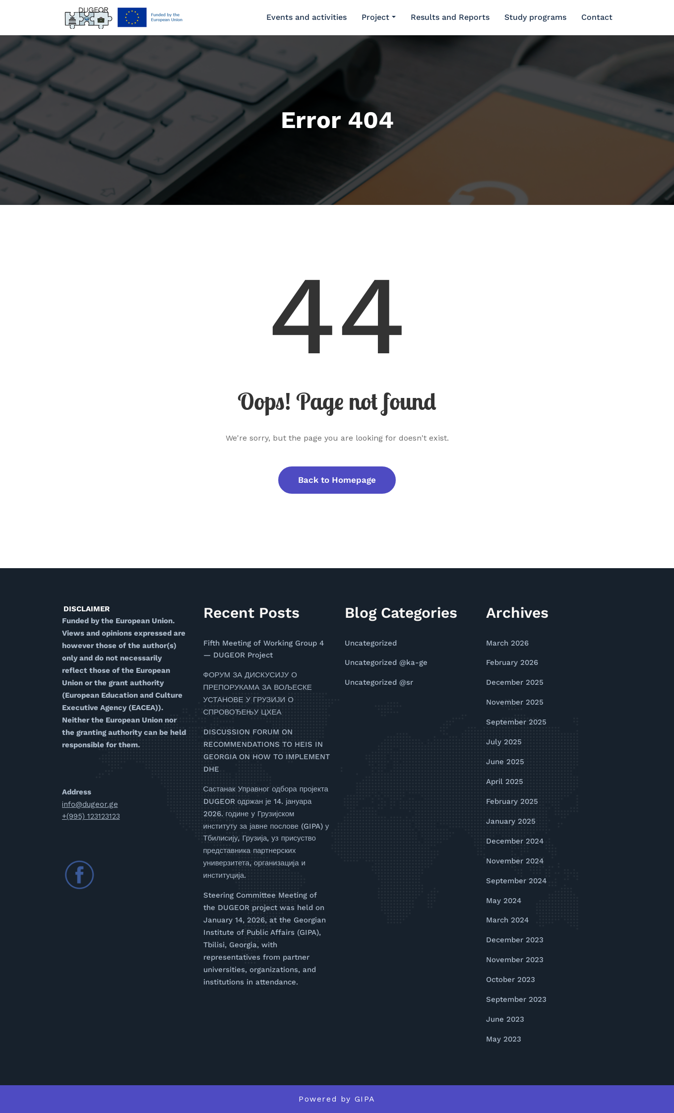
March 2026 (507, 643)
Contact (597, 17)
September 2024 (516, 880)
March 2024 (507, 920)
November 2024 (515, 860)
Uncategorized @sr (379, 682)
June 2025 (505, 761)
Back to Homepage (337, 480)
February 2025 (512, 801)
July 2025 (504, 741)
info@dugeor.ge (90, 804)
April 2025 (504, 781)
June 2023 (505, 1019)
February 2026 (512, 662)
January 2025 (511, 821)
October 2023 (510, 979)
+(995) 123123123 (91, 816)
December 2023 (515, 939)
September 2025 (516, 722)
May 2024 (503, 900)
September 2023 (516, 999)
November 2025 (515, 702)
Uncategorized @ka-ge (386, 662)
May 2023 (503, 1039)
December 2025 (515, 682)
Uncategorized (371, 643)
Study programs (535, 17)
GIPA (365, 1099)
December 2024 (515, 841)
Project (378, 17)
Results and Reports (450, 17)
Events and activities (306, 17)
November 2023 (515, 959)
